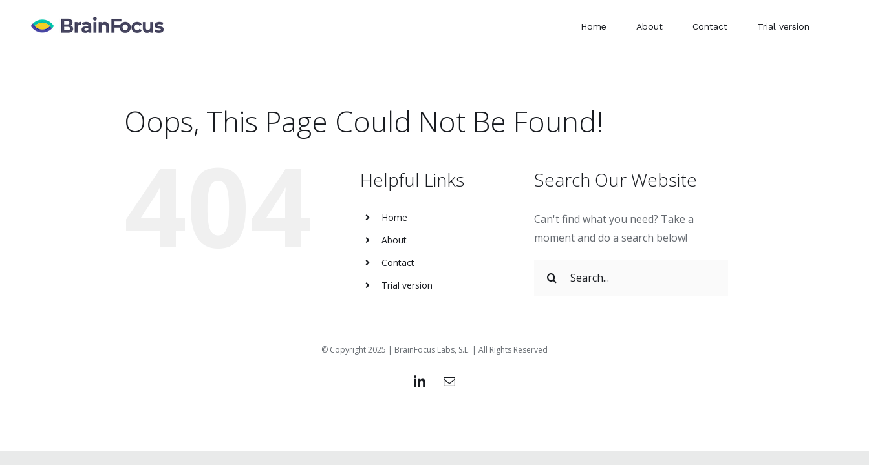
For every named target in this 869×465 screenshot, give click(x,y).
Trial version (407, 285)
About (394, 240)
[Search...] (631, 278)
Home (394, 217)
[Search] (552, 278)
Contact (397, 262)
